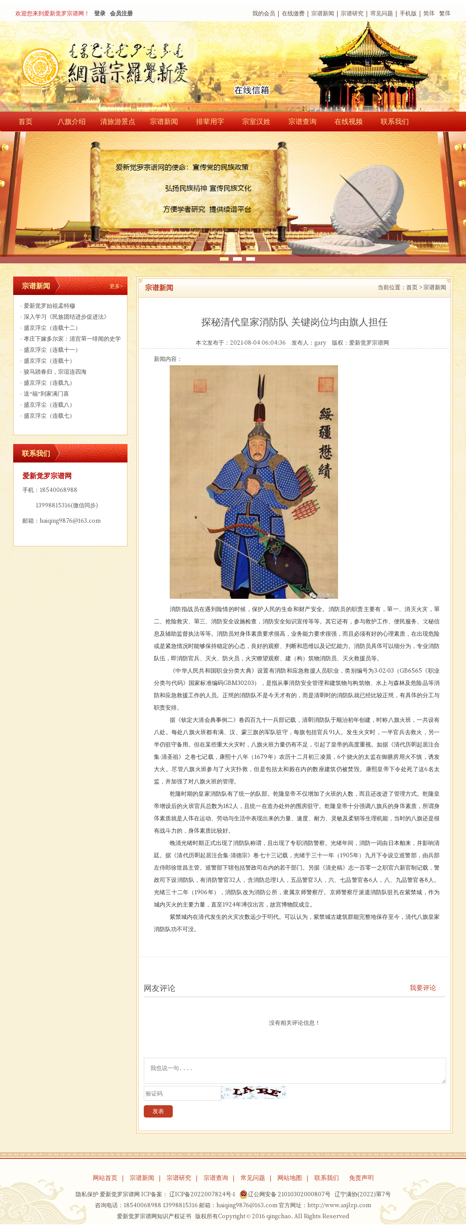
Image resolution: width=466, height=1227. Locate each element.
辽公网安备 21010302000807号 (285, 1197)
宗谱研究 (352, 13)
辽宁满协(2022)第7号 (363, 1197)
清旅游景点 (117, 121)
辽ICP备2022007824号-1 (202, 1197)
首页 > (414, 287)
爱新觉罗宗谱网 (369, 343)
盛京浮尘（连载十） (46, 361)
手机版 (408, 13)
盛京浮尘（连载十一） (49, 350)
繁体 (445, 13)
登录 (100, 13)
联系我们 (395, 121)
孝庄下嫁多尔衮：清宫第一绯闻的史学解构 (69, 340)
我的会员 (263, 13)
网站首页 (105, 1180)
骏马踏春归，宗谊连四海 (52, 372)
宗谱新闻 (322, 13)
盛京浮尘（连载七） (46, 416)
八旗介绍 (72, 121)
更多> (116, 285)
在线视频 (349, 121)
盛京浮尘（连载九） (46, 383)
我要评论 (423, 987)
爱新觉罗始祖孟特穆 (46, 306)
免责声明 (361, 1180)
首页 (25, 121)
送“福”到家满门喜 (43, 394)
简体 (429, 13)
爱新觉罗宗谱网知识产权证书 (154, 1219)
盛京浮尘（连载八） (46, 405)
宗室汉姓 (256, 121)
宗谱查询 (302, 121)
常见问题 (381, 13)
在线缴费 (293, 13)
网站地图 (289, 1180)
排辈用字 (210, 121)
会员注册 (121, 13)
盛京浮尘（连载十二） (49, 328)
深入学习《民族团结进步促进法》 (63, 317)
